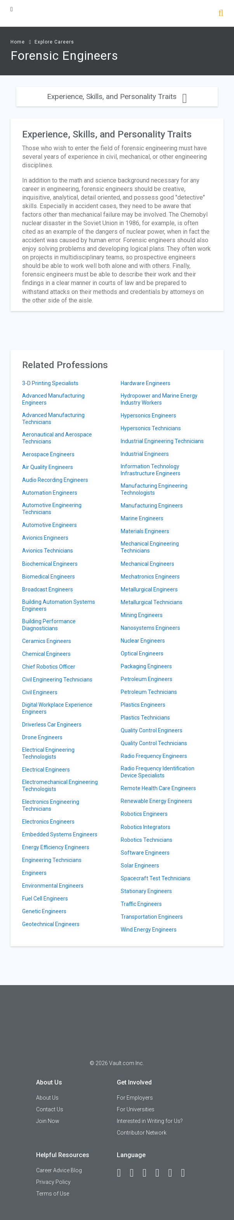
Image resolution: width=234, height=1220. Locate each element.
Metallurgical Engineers (149, 589)
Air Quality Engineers (47, 467)
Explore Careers (54, 42)
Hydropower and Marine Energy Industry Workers (159, 399)
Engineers (34, 873)
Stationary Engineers (146, 891)
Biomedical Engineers (48, 577)
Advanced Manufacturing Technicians (53, 418)
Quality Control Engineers (151, 730)
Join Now (47, 1121)
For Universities (135, 1109)
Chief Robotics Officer (48, 667)
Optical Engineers (142, 653)
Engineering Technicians (51, 860)
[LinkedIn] (135, 1173)
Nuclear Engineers (143, 641)
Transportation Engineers (152, 917)
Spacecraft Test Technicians (156, 878)
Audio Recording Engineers (55, 480)
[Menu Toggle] (11, 9)
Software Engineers (145, 853)
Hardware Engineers (145, 383)
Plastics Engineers (143, 705)
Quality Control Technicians (154, 743)
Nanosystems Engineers (150, 628)
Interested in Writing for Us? (150, 1121)
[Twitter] (147, 1173)
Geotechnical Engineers (51, 924)
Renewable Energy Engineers (156, 801)
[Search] (221, 13)
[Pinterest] (173, 1173)
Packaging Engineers (146, 666)
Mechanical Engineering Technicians (150, 547)
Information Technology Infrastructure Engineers (150, 469)
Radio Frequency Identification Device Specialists (157, 772)
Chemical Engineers (46, 654)
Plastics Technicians (145, 717)
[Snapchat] (186, 1173)
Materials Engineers (145, 531)
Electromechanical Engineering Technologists (60, 785)
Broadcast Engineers (47, 589)
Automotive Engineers (49, 525)
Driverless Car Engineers (51, 724)
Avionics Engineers (45, 538)
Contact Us (49, 1109)
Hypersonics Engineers (148, 415)
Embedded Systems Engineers (59, 834)
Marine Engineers (142, 518)
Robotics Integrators (145, 827)
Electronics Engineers (48, 822)
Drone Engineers (42, 737)
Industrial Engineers (145, 454)
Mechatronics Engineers (150, 577)
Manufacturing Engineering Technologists (154, 489)
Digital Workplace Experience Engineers (57, 708)
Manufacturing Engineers (152, 505)
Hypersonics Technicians (151, 428)
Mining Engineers (142, 615)
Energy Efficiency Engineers (55, 847)
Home (17, 42)
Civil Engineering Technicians (57, 679)
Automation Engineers (49, 493)
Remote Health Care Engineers (158, 788)
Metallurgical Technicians (151, 602)
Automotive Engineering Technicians (51, 508)
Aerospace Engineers (48, 454)
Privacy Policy (53, 1182)
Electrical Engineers (46, 769)
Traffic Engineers (141, 904)
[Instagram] (160, 1173)
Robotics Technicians (146, 840)
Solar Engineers (140, 865)
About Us (47, 1098)
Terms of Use (52, 1193)
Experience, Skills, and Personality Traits (117, 96)
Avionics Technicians (47, 550)
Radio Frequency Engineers (154, 756)
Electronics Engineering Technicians (50, 805)
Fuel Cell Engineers (45, 898)
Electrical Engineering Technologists (48, 753)
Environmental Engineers (52, 886)
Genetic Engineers (44, 911)
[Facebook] (122, 1173)
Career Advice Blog (59, 1170)
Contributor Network (141, 1133)
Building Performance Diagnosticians (49, 624)
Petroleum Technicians (149, 692)
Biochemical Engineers (50, 564)
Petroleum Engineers (146, 679)
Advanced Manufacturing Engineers (53, 399)
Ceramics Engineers (46, 641)
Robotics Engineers (144, 814)
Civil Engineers (39, 692)
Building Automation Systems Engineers (58, 605)
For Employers (135, 1098)
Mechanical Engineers (147, 564)
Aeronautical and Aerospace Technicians (57, 438)
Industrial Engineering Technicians (162, 441)
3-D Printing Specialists (50, 383)
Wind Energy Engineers (149, 929)
